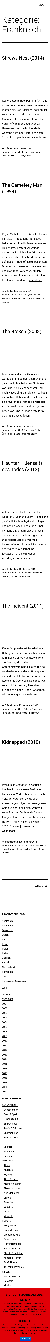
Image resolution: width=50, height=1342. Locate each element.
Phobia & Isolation (10, 713)
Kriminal (20, 155)
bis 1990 (6, 994)
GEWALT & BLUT (10, 1137)
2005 (4, 1017)
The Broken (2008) (21, 331)
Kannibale (9, 1151)
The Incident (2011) (23, 606)
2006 (4, 1022)
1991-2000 (23, 294)
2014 (20, 152)
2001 (4, 1003)
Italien (25, 298)
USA (37, 713)
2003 (4, 1008)
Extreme (8, 1156)
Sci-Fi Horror (10, 1262)
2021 (4, 1091)
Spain (28, 155)
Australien (7, 921)
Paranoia (8, 1280)
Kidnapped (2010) (21, 742)
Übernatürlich (8, 433)
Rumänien (7, 971)
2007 (4, 1026)
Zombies (8, 1202)
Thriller (38, 430)
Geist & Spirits (11, 1114)
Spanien (6, 957)
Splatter (8, 1146)
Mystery (5, 576)
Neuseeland (8, 967)
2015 (4, 1063)
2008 (20, 430)
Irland (5, 944)
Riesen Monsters (13, 1188)
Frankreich (29, 152)
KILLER (6, 1271)
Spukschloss (10, 1123)
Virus (6, 1211)
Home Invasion (9, 849)
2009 (4, 1036)
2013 (20, 572)
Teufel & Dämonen (13, 1128)
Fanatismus (10, 1239)
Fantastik (6, 298)
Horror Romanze (12, 1243)
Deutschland (35, 294)
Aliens (7, 1165)
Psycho (23, 713)
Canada (27, 572)
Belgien (27, 709)
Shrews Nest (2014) (23, 58)
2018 (4, 1077)
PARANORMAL (10, 1105)
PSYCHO (6, 1220)
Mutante (8, 1169)
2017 (4, 1073)
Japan (5, 934)
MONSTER (7, 1160)
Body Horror (29, 845)
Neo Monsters (11, 1193)
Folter (7, 1142)
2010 (20, 845)
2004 (4, 1013)
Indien (5, 948)
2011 (20, 709)
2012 (4, 1050)
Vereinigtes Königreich (26, 433)
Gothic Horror (11, 1230)
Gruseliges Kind (12, 1234)
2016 (4, 1068)
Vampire (8, 1206)
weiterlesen (39, 137)
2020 (4, 1087)
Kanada (6, 962)
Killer (13, 155)
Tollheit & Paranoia (14, 1267)
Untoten (5, 302)
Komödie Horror (36, 298)
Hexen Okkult (11, 1118)
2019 (4, 1082)
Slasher (34, 849)
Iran (4, 939)
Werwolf (8, 1216)
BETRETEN (25, 1339)
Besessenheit (11, 1109)
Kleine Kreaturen (12, 1183)
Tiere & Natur (11, 1179)
